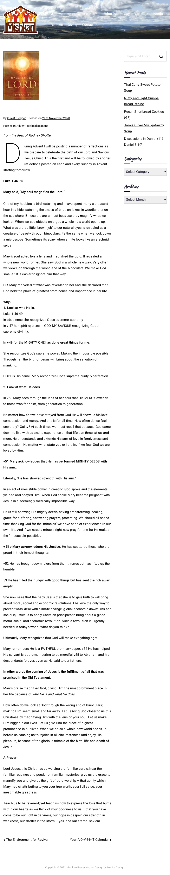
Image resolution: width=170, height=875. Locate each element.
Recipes (57, 24)
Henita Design (115, 867)
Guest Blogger (16, 118)
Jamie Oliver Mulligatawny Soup (144, 128)
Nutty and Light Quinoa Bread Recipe (141, 101)
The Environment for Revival (27, 839)
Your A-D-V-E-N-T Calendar (89, 839)
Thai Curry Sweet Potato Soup (142, 87)
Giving (72, 24)
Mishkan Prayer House (79, 867)
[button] (70, 14)
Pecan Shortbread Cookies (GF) (144, 114)
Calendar (141, 13)
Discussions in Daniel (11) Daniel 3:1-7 (143, 141)
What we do (88, 14)
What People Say (117, 13)
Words (158, 13)
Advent (21, 126)
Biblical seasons (37, 126)
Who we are (62, 14)
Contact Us (90, 24)
